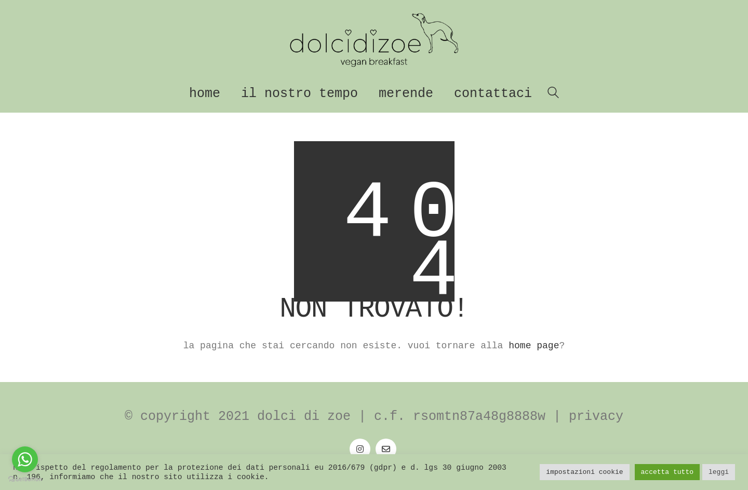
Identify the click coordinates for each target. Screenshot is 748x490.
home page (534, 346)
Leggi (719, 472)
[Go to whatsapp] (25, 459)
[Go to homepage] (374, 40)
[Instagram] (360, 449)
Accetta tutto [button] (667, 472)
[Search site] (553, 94)
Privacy (596, 416)
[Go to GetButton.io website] (25, 479)
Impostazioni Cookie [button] (584, 472)
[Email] (386, 449)
